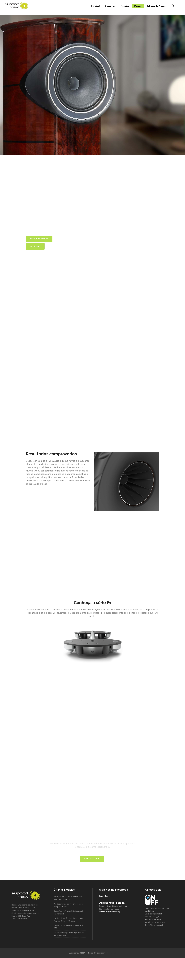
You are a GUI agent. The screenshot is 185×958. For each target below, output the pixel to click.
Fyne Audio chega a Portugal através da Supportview (69, 934)
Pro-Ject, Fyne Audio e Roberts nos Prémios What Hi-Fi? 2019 (68, 919)
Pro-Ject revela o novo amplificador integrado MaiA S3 (68, 905)
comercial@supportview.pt (110, 912)
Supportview (104, 896)
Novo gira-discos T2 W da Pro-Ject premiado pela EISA (68, 898)
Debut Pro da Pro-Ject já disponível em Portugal (68, 912)
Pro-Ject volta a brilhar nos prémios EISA (68, 926)
